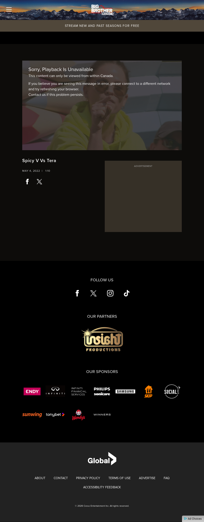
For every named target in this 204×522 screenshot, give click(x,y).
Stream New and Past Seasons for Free (102, 25)
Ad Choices (193, 518)
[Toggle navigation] (9, 9)
